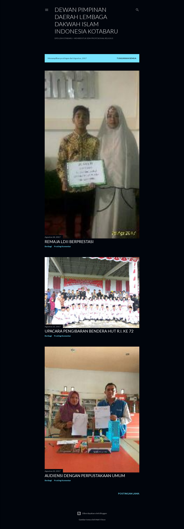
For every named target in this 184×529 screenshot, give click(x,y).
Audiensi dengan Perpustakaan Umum (85, 475)
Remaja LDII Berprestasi (69, 241)
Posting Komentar (62, 246)
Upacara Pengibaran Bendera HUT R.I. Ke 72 (89, 331)
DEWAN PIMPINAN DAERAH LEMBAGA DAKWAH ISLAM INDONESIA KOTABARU (86, 20)
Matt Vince (100, 519)
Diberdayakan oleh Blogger (92, 513)
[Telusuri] (137, 9)
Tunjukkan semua (126, 58)
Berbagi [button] (48, 246)
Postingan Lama (128, 493)
